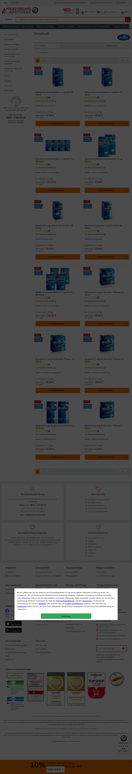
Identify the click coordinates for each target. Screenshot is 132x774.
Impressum (87, 57)
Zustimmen (22, 62)
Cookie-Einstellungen (74, 59)
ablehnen (42, 59)
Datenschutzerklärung (65, 57)
